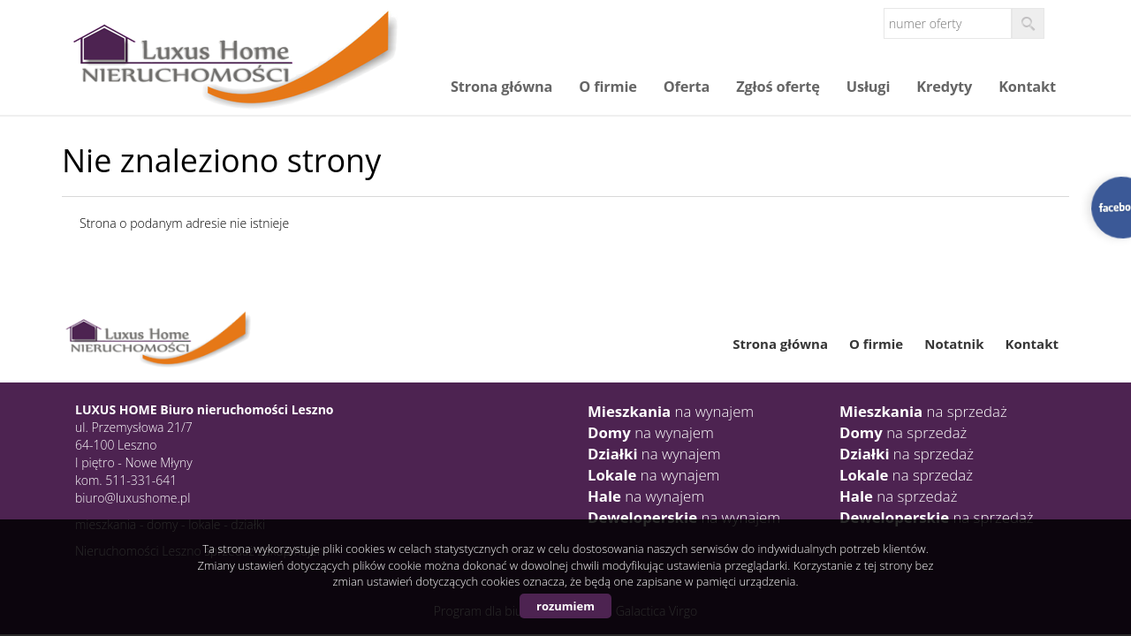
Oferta (687, 86)
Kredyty (944, 86)
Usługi (868, 86)
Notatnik (953, 343)
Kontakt (1027, 86)
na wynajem (671, 411)
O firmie (607, 86)
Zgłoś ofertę (778, 86)
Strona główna (501, 86)
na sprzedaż (923, 411)
